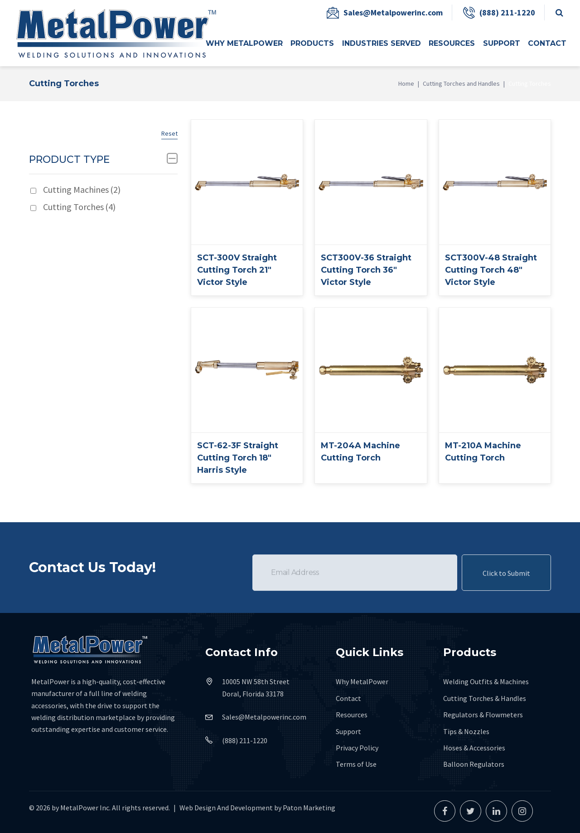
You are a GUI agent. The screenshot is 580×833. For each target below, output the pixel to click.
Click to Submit (506, 586)
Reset (169, 133)
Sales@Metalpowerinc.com (393, 12)
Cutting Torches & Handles (484, 698)
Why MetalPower (362, 681)
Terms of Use (356, 764)
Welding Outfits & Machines (486, 681)
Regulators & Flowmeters (483, 714)
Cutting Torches (79, 206)
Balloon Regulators (473, 764)
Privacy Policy (357, 747)
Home (406, 83)
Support (348, 731)
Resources (351, 714)
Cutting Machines (82, 189)
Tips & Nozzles (466, 731)
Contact (348, 698)
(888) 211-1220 (507, 12)
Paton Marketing (309, 807)
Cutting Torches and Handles (461, 83)
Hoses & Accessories (474, 747)
